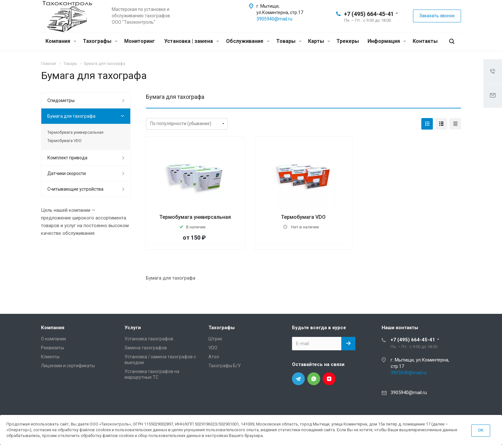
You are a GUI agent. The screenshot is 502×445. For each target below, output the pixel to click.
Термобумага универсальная (195, 217)
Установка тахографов (149, 338)
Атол (213, 356)
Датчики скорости (66, 173)
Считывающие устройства (75, 189)
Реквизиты (52, 347)
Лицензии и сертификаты (68, 365)
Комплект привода (67, 157)
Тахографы (100, 41)
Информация (387, 41)
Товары (289, 41)
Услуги (133, 327)
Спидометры (61, 100)
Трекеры (347, 41)
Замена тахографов (146, 347)
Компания (60, 41)
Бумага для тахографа (71, 116)
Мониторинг (139, 41)
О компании (53, 338)
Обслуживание (248, 41)
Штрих (215, 338)
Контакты (425, 41)
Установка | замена (191, 41)
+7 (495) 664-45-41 (369, 14)
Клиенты (50, 356)
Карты (319, 41)
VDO (212, 347)
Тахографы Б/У (224, 365)
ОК (480, 430)
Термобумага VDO (303, 217)
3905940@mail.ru (274, 18)
